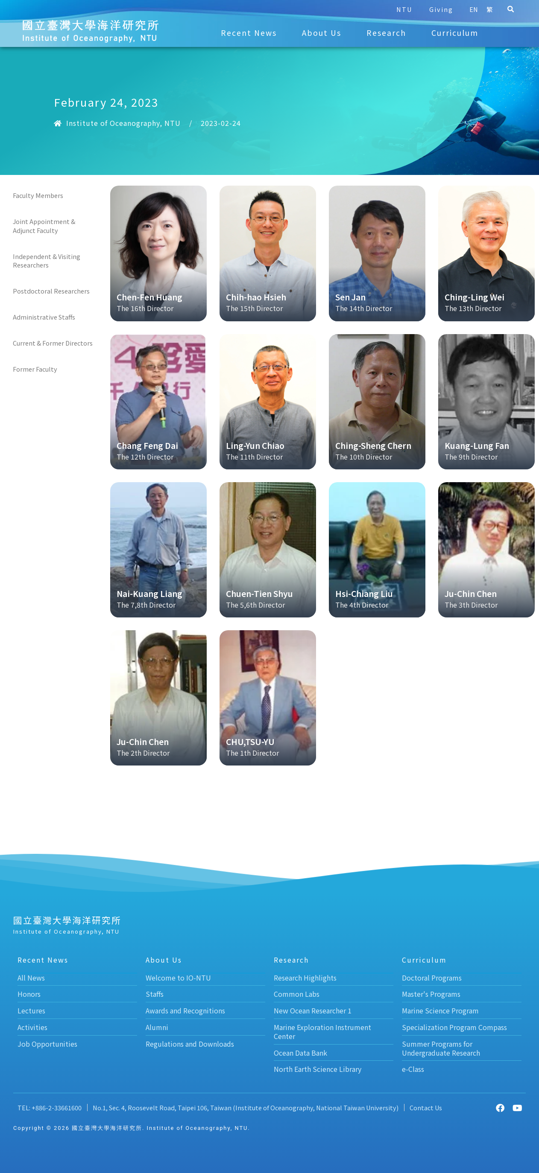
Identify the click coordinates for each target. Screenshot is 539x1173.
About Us (321, 32)
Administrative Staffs (44, 316)
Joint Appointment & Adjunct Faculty (44, 225)
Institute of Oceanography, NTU (123, 123)
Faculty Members (38, 195)
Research (386, 32)
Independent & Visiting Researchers (46, 260)
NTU (398, 9)
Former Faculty (35, 368)
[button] (504, 9)
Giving (435, 9)
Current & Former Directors (53, 342)
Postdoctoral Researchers (51, 290)
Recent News (249, 32)
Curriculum (454, 32)
